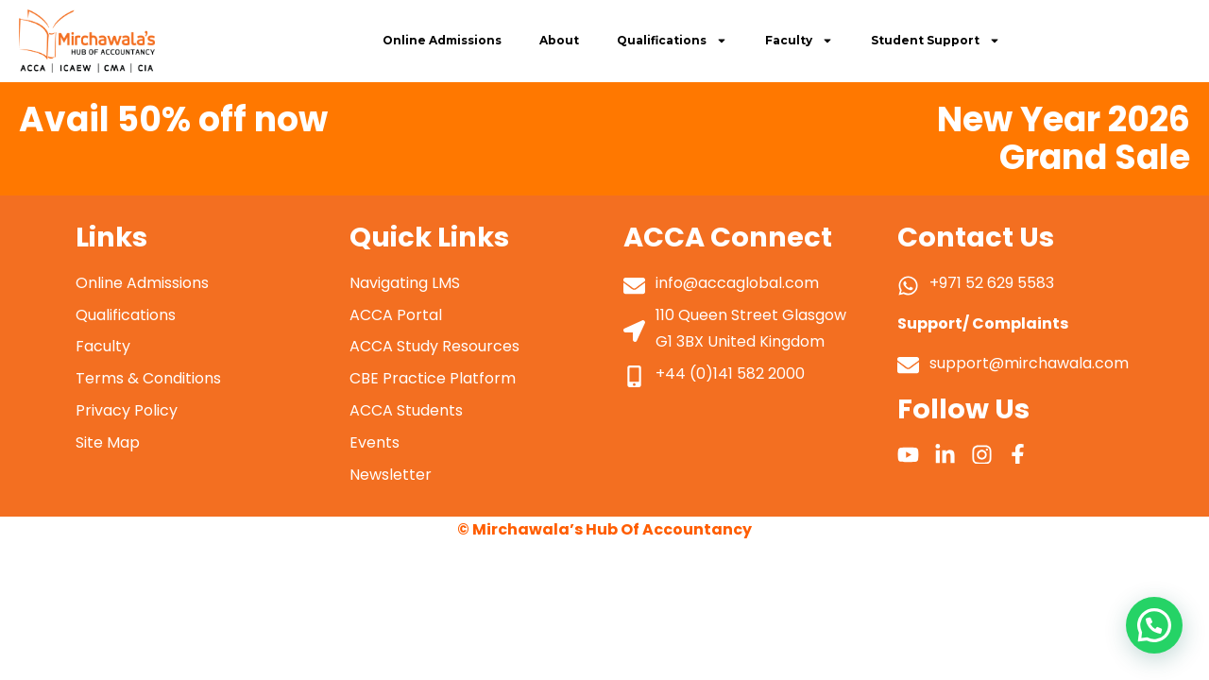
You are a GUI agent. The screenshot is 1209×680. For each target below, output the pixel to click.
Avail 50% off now (173, 119)
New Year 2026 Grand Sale (1063, 138)
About (559, 40)
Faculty (799, 41)
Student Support (935, 41)
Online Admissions (442, 40)
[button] (1153, 624)
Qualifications (672, 41)
